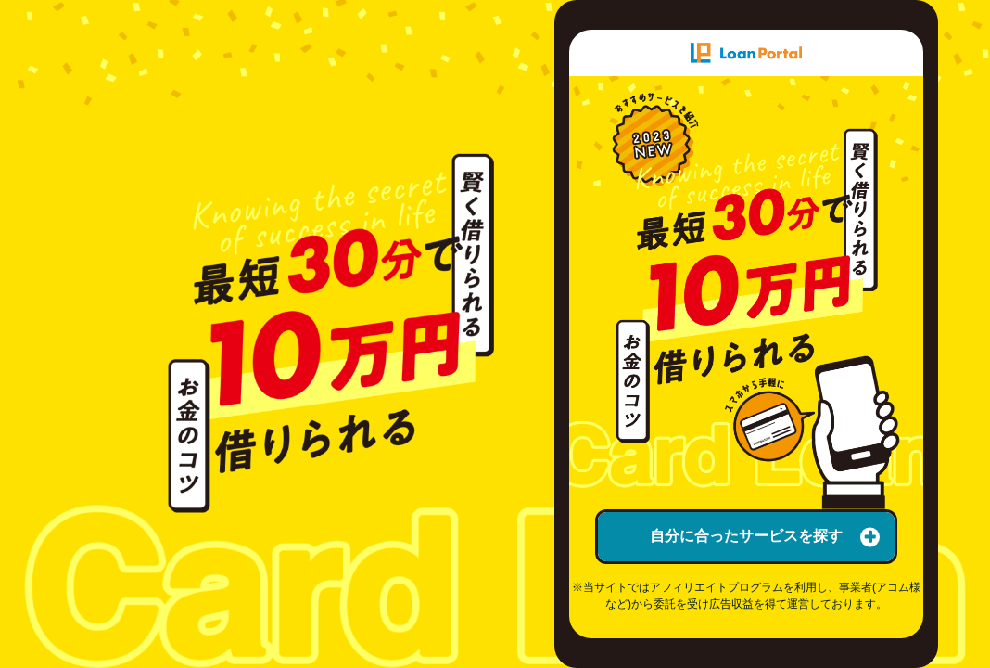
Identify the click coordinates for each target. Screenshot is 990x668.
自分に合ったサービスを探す (765, 536)
